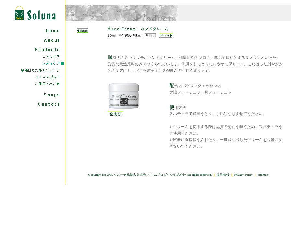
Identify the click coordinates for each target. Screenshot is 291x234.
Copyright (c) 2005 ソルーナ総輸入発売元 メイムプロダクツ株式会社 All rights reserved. (150, 174)
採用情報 (222, 174)
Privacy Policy (243, 174)
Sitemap (263, 174)
